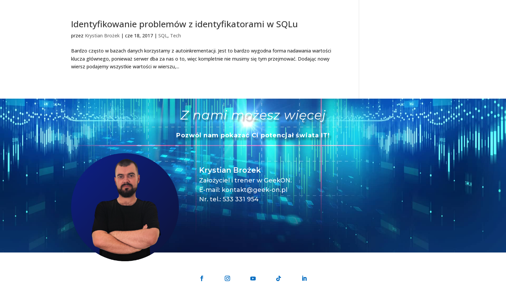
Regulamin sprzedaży (330, 303)
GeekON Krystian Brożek (223, 303)
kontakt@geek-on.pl (254, 190)
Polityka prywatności (278, 303)
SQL (162, 35)
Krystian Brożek (102, 35)
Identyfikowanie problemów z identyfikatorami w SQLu (184, 24)
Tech (175, 35)
